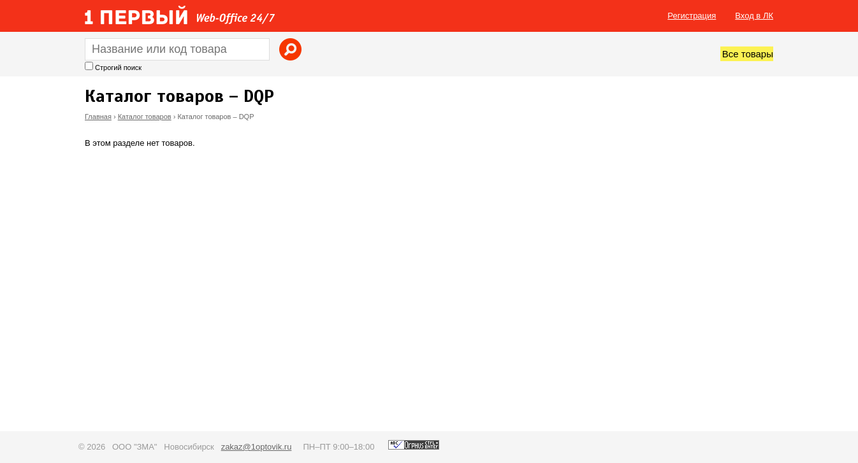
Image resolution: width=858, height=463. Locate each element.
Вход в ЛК (754, 15)
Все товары (747, 53)
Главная (98, 116)
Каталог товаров (144, 116)
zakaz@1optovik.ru (256, 447)
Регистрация (691, 15)
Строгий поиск (118, 67)
